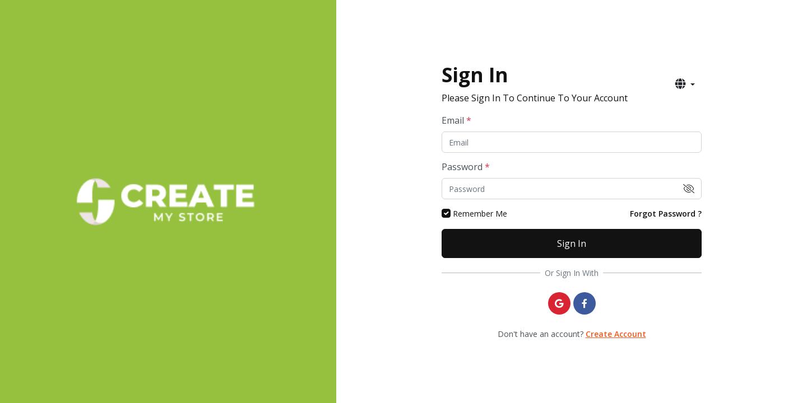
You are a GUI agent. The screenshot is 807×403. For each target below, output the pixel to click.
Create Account (616, 334)
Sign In (571, 243)
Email (456, 120)
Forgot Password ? (666, 213)
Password (466, 167)
